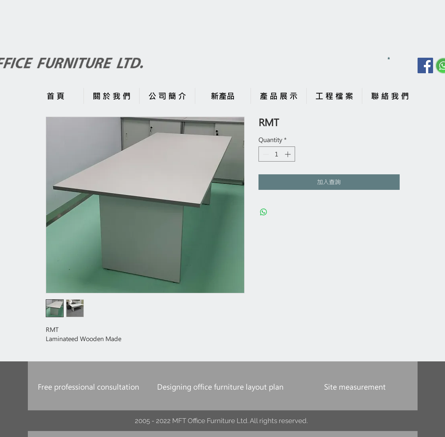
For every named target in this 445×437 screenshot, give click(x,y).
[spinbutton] (276, 154)
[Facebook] (425, 65)
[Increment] (288, 154)
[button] (389, 58)
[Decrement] (265, 154)
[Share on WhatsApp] (263, 212)
